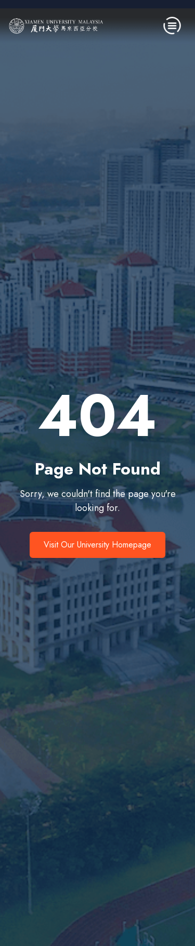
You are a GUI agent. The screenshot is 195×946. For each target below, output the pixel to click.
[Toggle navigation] (172, 25)
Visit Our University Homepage (97, 545)
